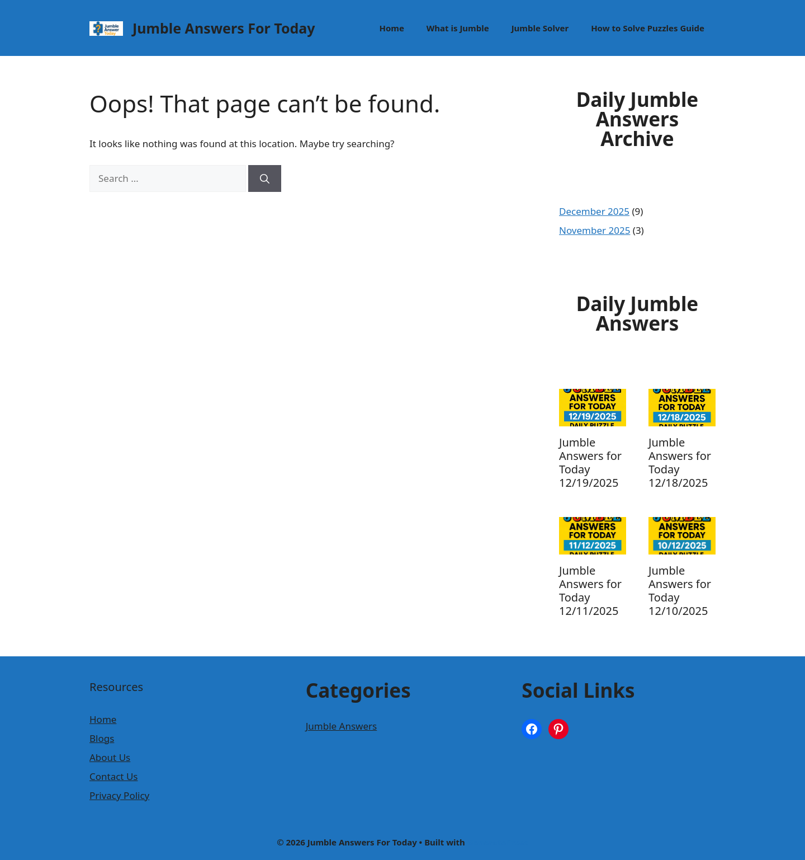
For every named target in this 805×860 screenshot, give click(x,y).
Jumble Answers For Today (223, 27)
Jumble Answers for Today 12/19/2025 (590, 462)
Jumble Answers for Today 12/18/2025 (679, 462)
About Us (109, 757)
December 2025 (594, 211)
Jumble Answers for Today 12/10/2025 (679, 590)
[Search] (264, 178)
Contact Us (113, 776)
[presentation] (592, 408)
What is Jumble (458, 28)
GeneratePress (497, 842)
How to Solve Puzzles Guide (647, 28)
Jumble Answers (341, 726)
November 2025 (594, 230)
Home (391, 28)
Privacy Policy (119, 795)
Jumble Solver (540, 28)
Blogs (101, 738)
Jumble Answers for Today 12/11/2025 (590, 590)
